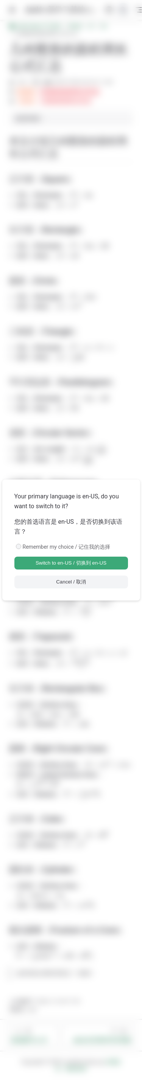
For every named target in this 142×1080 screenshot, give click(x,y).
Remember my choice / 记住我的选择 (67, 547)
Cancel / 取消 (71, 582)
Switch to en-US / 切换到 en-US (71, 563)
